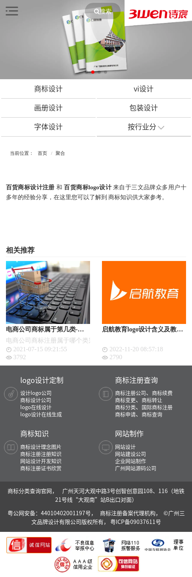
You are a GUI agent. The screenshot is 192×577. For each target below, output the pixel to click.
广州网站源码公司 (135, 468)
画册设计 (48, 107)
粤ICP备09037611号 (135, 522)
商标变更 (125, 400)
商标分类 (125, 407)
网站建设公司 (130, 453)
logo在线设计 (36, 407)
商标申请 (125, 414)
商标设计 (48, 88)
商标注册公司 (130, 392)
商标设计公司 (35, 400)
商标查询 (152, 414)
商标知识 (34, 433)
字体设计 (48, 126)
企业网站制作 (130, 461)
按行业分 (146, 126)
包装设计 (143, 107)
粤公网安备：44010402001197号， (53, 513)
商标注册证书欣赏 (40, 468)
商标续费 (162, 392)
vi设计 (144, 88)
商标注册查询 (136, 380)
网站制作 (129, 433)
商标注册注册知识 (40, 453)
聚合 (60, 153)
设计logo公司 (36, 392)
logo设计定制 (41, 380)
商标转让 (152, 400)
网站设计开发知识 (40, 461)
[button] (86, 72)
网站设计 (125, 446)
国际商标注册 (157, 407)
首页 (42, 153)
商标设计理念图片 (40, 446)
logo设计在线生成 (41, 414)
